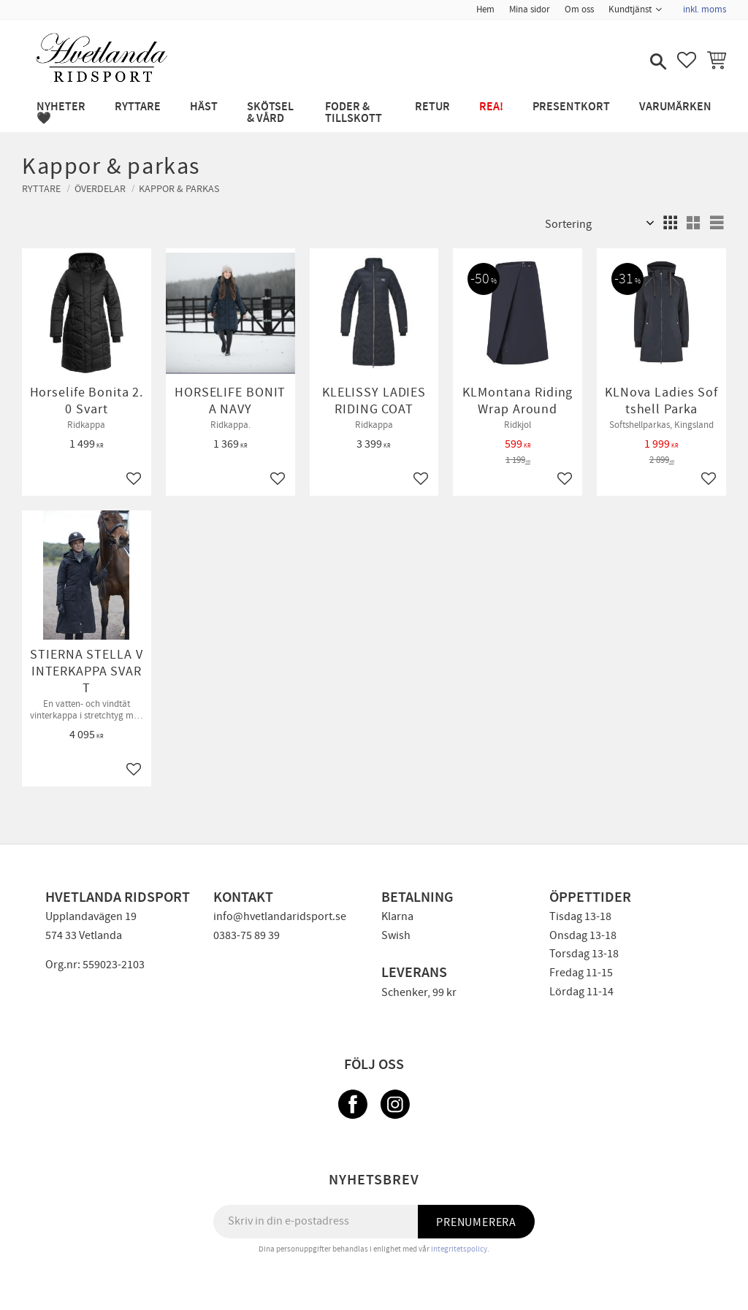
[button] (656, 62)
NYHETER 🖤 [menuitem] (61, 112)
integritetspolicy (459, 1249)
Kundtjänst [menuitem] (630, 9)
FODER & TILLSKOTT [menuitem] (353, 112)
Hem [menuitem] (485, 9)
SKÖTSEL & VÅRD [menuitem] (270, 112)
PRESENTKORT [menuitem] (571, 107)
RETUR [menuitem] (432, 107)
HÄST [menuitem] (204, 107)
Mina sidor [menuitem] (529, 9)
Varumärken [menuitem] (675, 107)
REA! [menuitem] (491, 107)
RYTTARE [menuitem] (138, 107)
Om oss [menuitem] (579, 9)
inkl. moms (704, 9)
